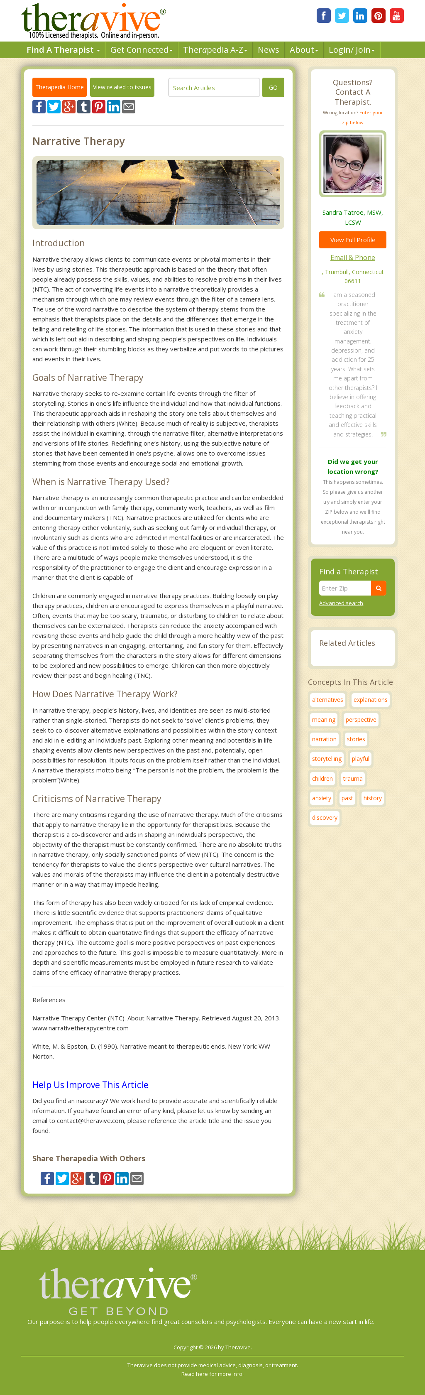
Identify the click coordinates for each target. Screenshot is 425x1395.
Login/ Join (352, 49)
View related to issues (122, 87)
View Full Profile (353, 239)
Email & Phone (352, 257)
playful (360, 758)
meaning (323, 719)
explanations (371, 700)
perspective (361, 719)
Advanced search (341, 603)
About (304, 49)
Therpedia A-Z (215, 49)
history (373, 798)
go (273, 87)
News (268, 49)
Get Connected (141, 49)
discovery (324, 817)
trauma (353, 778)
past (347, 798)
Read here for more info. (212, 1374)
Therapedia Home (59, 87)
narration (324, 739)
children (322, 778)
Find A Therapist (63, 49)
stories (356, 739)
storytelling (327, 758)
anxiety (321, 798)
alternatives (327, 700)
